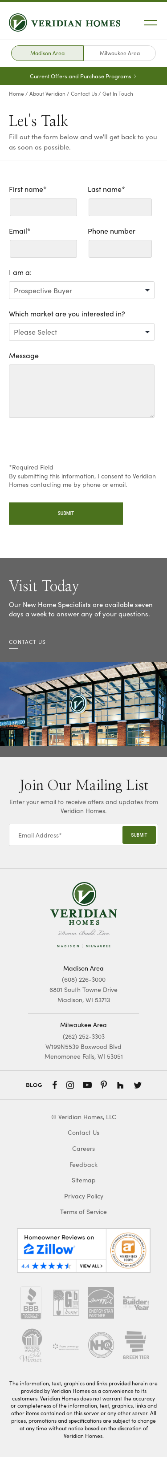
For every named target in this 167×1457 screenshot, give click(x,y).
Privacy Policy (83, 1196)
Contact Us (84, 93)
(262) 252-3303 (84, 1036)
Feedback (83, 1164)
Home (16, 93)
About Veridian (47, 93)
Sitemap (84, 1180)
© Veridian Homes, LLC (83, 1117)
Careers (83, 1148)
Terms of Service (83, 1211)
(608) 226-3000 (84, 979)
